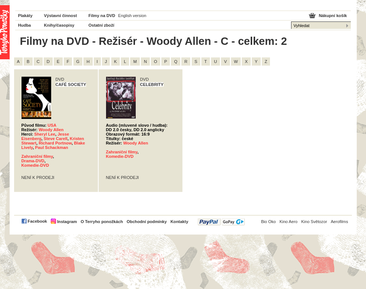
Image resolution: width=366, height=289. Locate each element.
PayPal (221, 221)
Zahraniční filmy (37, 156)
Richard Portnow (55, 143)
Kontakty (179, 221)
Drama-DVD (33, 161)
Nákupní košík (333, 15)
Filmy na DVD (102, 15)
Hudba (24, 25)
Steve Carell (55, 138)
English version (132, 15)
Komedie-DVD (35, 165)
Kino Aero (289, 221)
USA (51, 125)
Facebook (37, 221)
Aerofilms (339, 221)
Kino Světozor (314, 221)
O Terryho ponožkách (101, 221)
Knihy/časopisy (59, 25)
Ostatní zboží (102, 25)
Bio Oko (268, 221)
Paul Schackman (51, 147)
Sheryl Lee (44, 134)
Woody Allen (51, 129)
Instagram (67, 221)
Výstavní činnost (60, 15)
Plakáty (25, 15)
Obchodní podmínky (147, 221)
